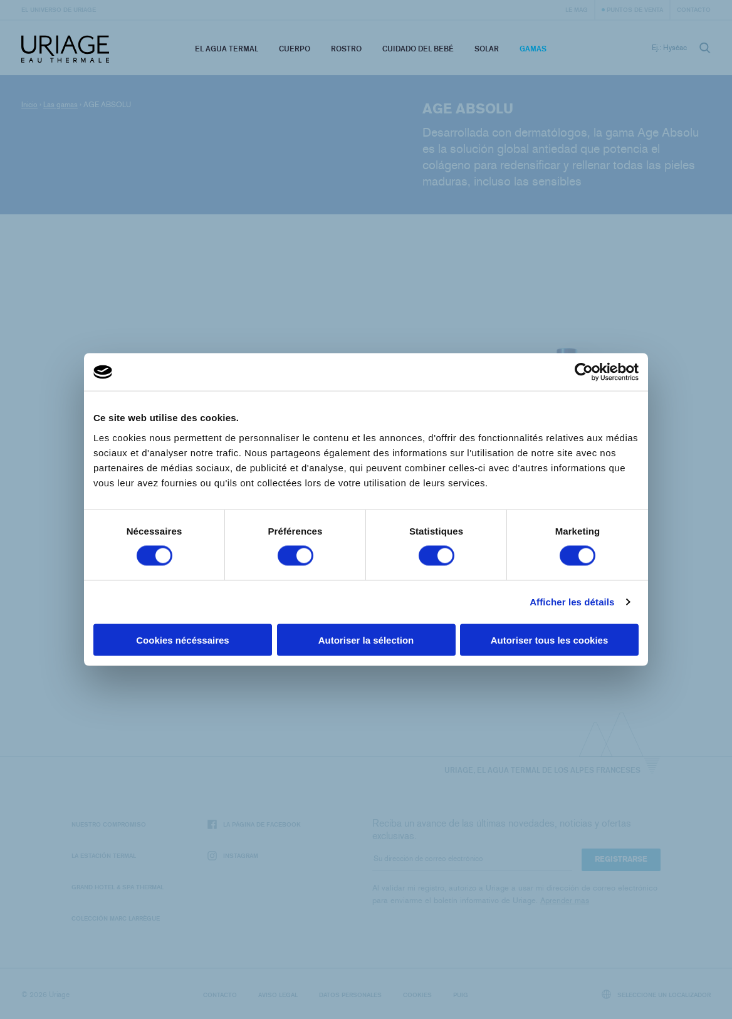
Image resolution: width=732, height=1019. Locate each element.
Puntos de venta (635, 9)
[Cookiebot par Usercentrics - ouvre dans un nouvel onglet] (584, 372)
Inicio (29, 104)
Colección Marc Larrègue (115, 918)
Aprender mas (564, 900)
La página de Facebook (254, 824)
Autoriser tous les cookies (550, 639)
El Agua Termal (226, 48)
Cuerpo (294, 48)
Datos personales (350, 994)
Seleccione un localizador (656, 994)
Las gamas (60, 104)
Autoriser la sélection (366, 639)
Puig (460, 994)
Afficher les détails (572, 602)
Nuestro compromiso (108, 824)
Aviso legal (278, 994)
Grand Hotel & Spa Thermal (117, 887)
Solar (486, 48)
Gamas (533, 48)
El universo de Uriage (58, 9)
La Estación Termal (103, 855)
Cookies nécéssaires (182, 639)
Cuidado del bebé (418, 48)
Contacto (694, 9)
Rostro (346, 48)
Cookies (417, 994)
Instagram (232, 856)
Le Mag (576, 9)
